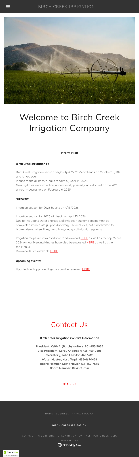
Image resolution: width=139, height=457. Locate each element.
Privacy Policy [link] (83, 413)
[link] (66, 7)
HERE (84, 238)
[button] (8, 6)
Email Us (69, 384)
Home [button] (49, 413)
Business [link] (62, 413)
